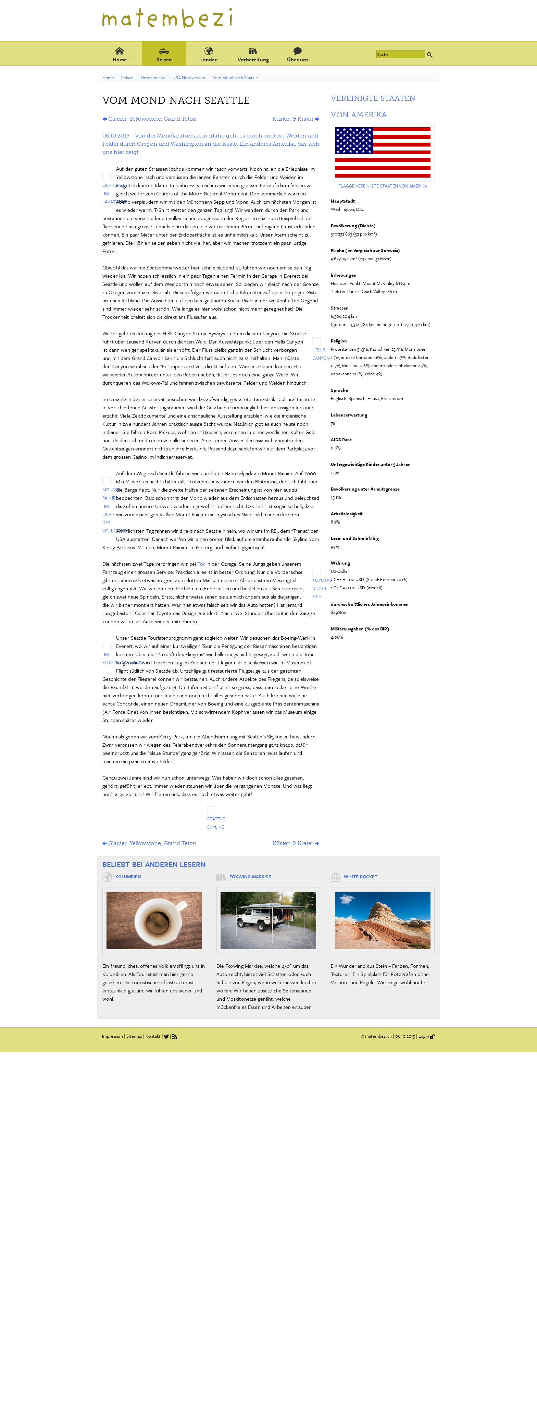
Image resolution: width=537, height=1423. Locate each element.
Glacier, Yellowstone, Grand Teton (152, 119)
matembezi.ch (378, 1036)
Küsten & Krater (293, 119)
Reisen (164, 54)
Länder (208, 54)
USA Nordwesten (189, 77)
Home (120, 54)
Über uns (298, 54)
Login (424, 1036)
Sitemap (134, 1036)
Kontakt (153, 1036)
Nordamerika (153, 77)
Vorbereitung (253, 54)
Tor (202, 563)
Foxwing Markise (250, 876)
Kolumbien (128, 876)
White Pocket (360, 876)
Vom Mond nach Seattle (235, 77)
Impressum (112, 1036)
